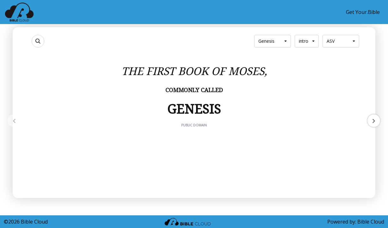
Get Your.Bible (363, 12)
